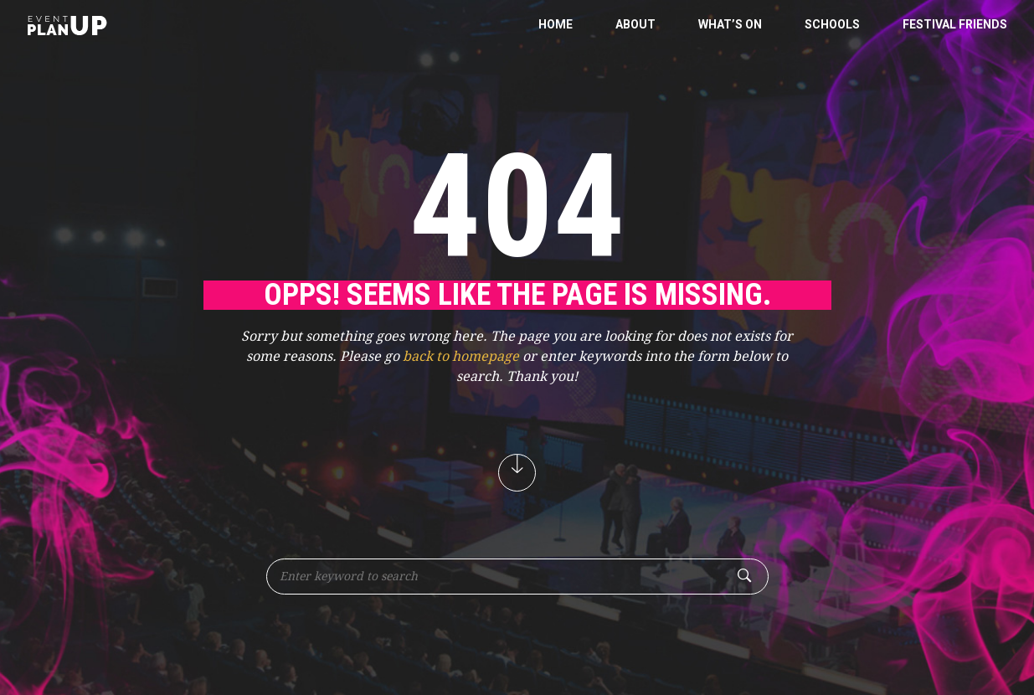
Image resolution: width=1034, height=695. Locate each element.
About (635, 24)
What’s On (730, 24)
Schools (832, 24)
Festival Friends (955, 24)
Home (555, 24)
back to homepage (461, 356)
